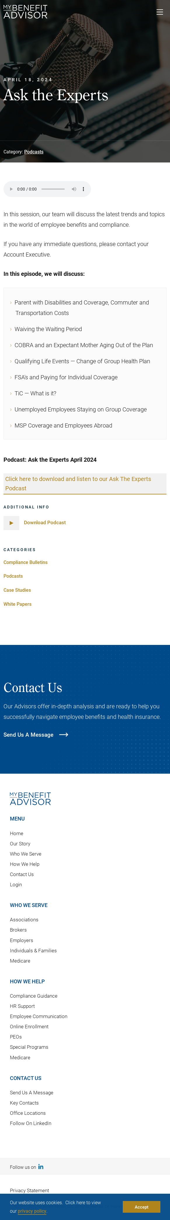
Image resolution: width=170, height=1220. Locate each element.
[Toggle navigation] (160, 13)
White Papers (17, 604)
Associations (24, 919)
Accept (141, 1207)
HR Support (22, 1006)
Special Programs (29, 1047)
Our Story (20, 843)
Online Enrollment (29, 1026)
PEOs (16, 1037)
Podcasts (33, 151)
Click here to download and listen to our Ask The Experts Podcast (78, 483)
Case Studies (17, 590)
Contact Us (22, 874)
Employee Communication (38, 1016)
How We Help (24, 864)
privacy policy (32, 1211)
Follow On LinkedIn (30, 1123)
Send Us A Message (31, 1092)
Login (16, 884)
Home (16, 833)
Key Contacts (24, 1103)
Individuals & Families (33, 950)
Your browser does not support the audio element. (47, 189)
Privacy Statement (29, 1190)
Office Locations (28, 1113)
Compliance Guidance (33, 996)
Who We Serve (25, 853)
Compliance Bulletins (25, 562)
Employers (21, 940)
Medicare (20, 960)
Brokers (18, 930)
